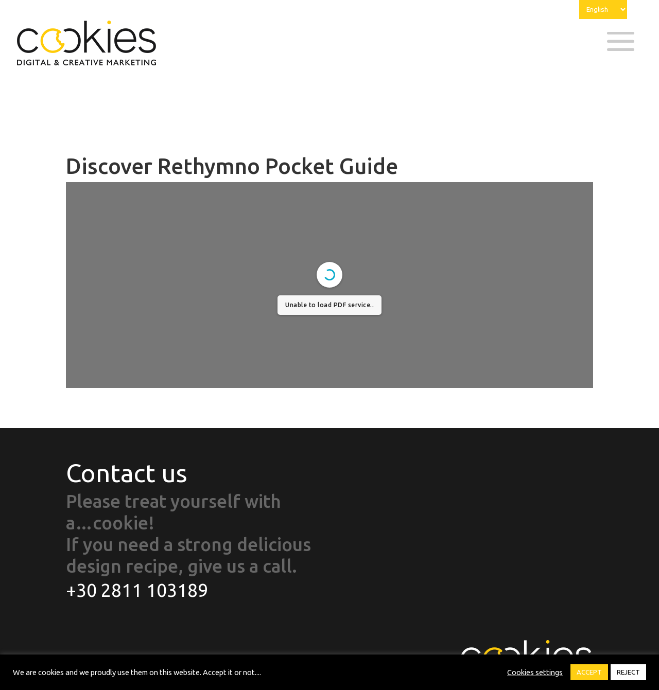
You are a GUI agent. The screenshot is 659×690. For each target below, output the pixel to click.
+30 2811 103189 (137, 590)
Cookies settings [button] (535, 672)
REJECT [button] (628, 672)
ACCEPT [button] (589, 672)
